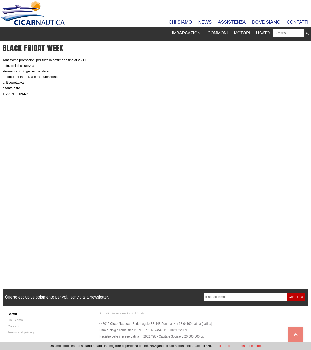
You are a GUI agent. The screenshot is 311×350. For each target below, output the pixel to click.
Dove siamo (266, 22)
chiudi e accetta (252, 346)
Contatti (297, 22)
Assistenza (232, 22)
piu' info (224, 346)
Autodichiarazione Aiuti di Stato (122, 313)
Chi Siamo (180, 22)
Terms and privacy (21, 332)
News (205, 22)
